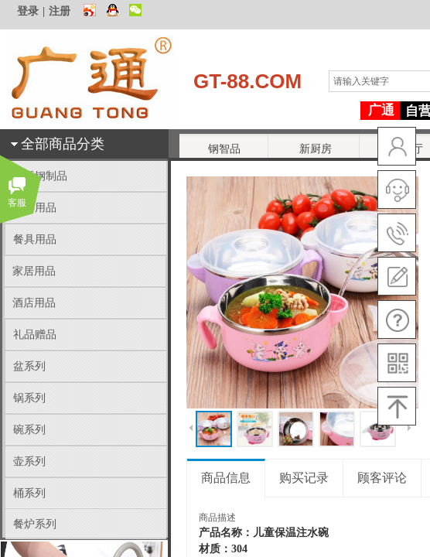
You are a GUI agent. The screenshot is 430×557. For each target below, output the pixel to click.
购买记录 (304, 477)
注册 (59, 11)
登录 (28, 11)
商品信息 (226, 477)
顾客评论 (382, 477)
